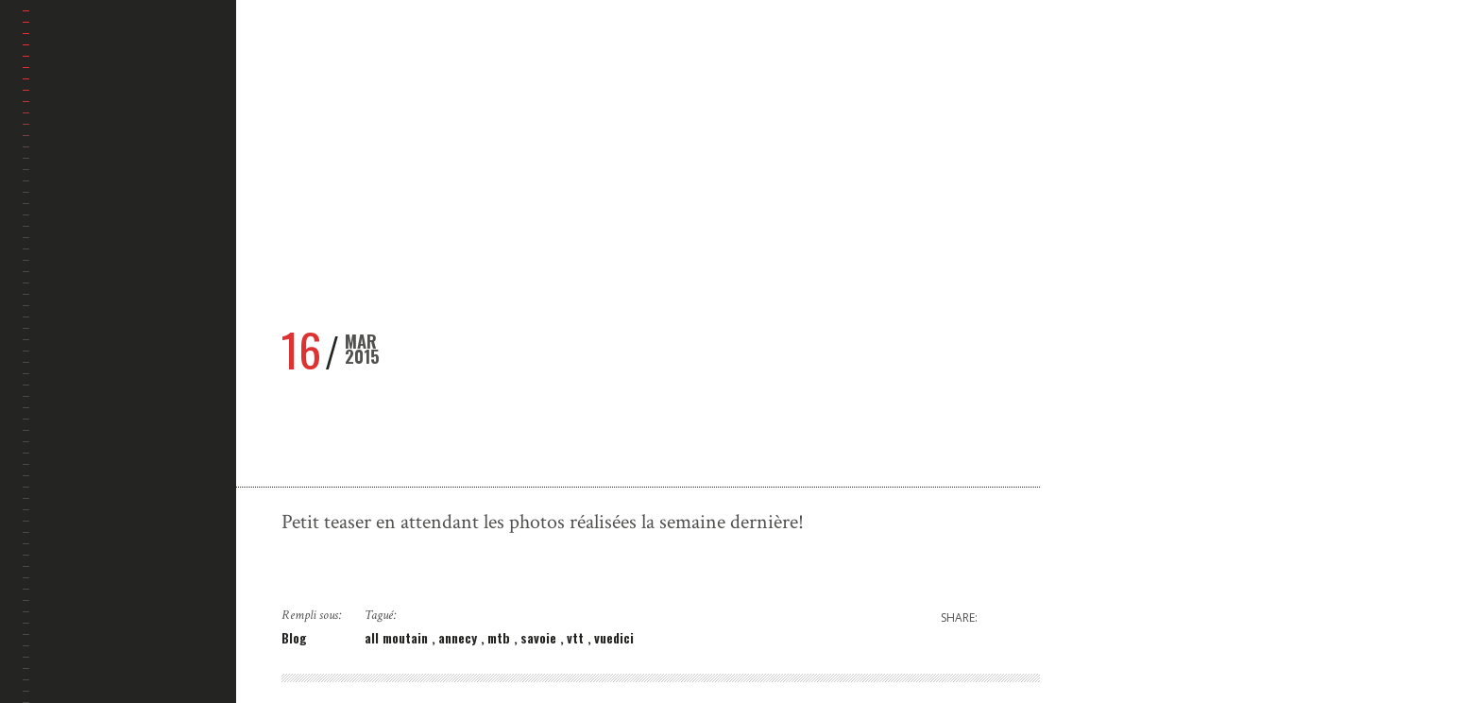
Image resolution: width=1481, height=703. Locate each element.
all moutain (398, 637)
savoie (540, 637)
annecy (459, 637)
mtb (500, 637)
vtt (577, 637)
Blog (294, 637)
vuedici (614, 637)
